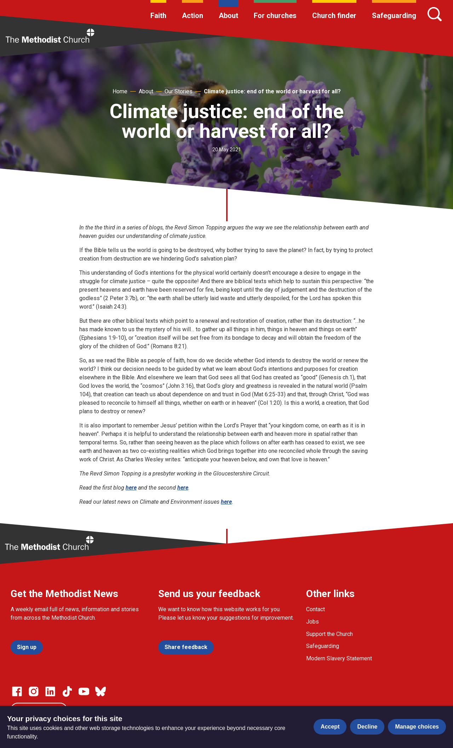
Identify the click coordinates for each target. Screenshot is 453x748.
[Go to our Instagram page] (33, 691)
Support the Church (329, 634)
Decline (367, 727)
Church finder (334, 15)
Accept (330, 727)
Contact (315, 609)
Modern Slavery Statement (339, 658)
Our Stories (179, 91)
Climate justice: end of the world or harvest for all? (272, 91)
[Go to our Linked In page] (50, 691)
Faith (158, 15)
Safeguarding (394, 15)
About (228, 15)
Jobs (312, 621)
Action (192, 15)
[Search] (435, 14)
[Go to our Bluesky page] (100, 691)
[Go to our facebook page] (17, 691)
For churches (275, 15)
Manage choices (417, 727)
